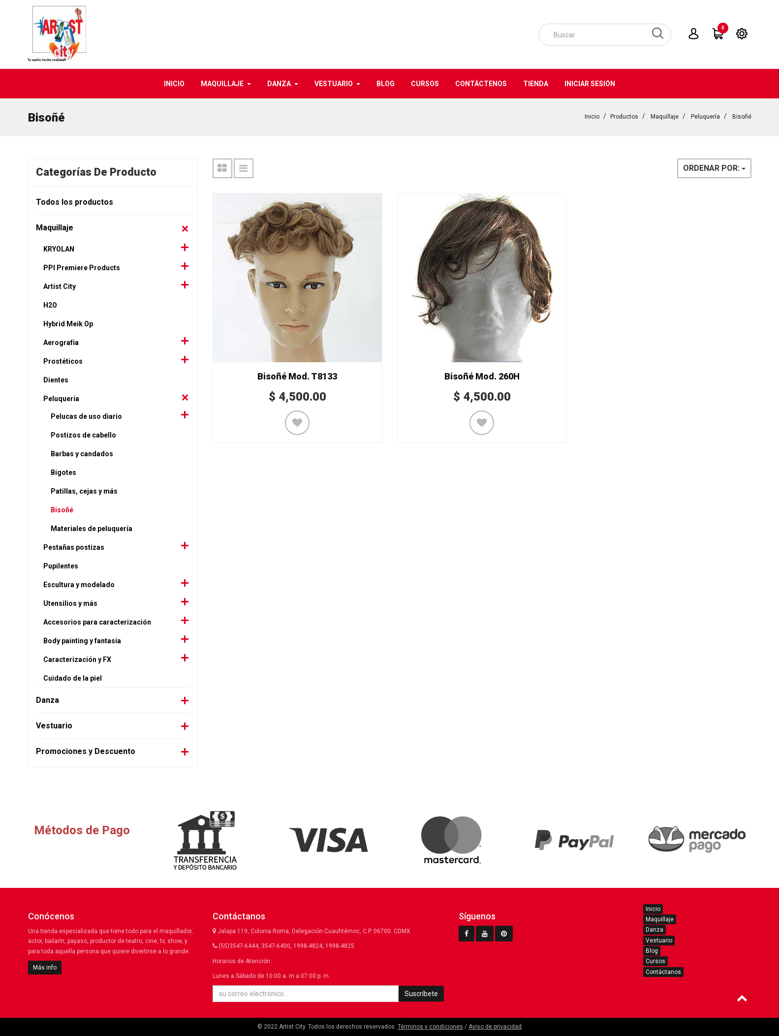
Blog (652, 950)
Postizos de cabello (83, 435)
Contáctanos (663, 972)
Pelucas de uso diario (86, 416)
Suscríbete (421, 994)
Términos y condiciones (430, 1026)
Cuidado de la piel (72, 678)
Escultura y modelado (79, 584)
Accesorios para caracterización (97, 622)
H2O (50, 305)
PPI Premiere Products (81, 267)
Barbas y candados (82, 453)
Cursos (655, 961)
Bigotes (63, 472)
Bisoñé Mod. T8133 (297, 376)
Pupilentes (60, 565)
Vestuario (54, 725)
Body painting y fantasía (82, 640)
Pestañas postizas (73, 547)
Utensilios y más (70, 603)
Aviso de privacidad (495, 1026)
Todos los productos (74, 201)
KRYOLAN (58, 248)
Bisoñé (741, 116)
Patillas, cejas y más (84, 491)
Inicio (592, 116)
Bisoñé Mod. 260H (482, 376)
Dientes (55, 379)
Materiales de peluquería (91, 528)
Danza (47, 699)
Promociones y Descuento (85, 750)
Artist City (59, 286)
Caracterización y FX (77, 659)
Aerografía (61, 342)
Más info (45, 967)
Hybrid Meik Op (68, 323)
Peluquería (705, 116)
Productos (624, 116)
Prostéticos (63, 361)
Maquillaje (665, 116)
